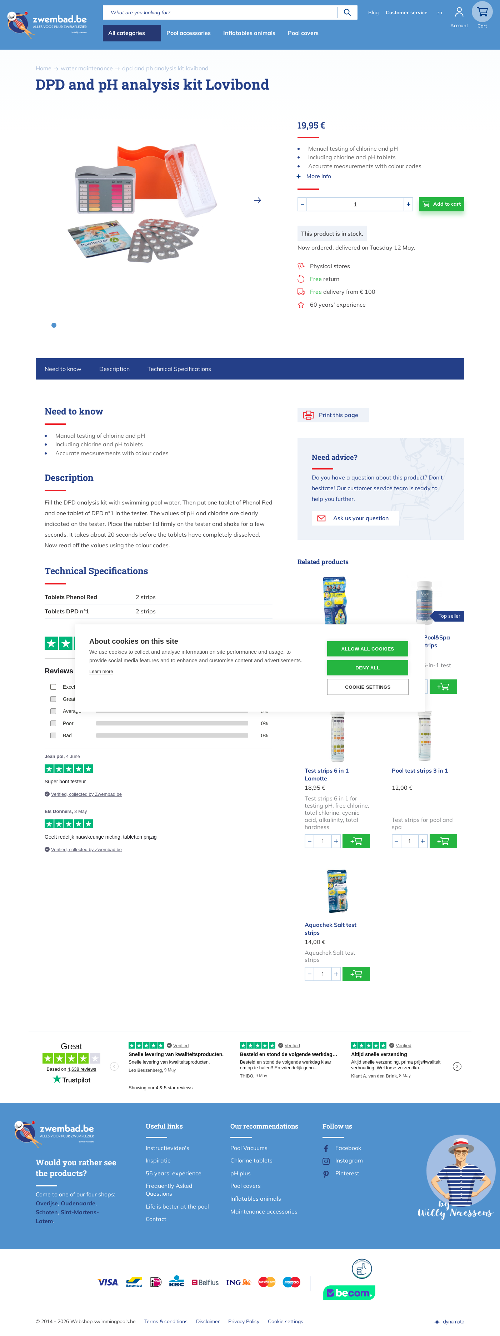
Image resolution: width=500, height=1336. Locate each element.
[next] (257, 200)
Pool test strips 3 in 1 (420, 770)
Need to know (63, 368)
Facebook (348, 1147)
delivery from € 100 (342, 291)
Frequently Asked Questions (169, 1189)
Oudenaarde (78, 1203)
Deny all (367, 667)
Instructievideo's (167, 1147)
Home (43, 68)
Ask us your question (361, 518)
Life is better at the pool (177, 1206)
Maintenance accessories (264, 1211)
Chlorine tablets (251, 1160)
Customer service (407, 12)
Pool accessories (188, 32)
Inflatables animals (249, 32)
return (324, 278)
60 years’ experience (338, 304)
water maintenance (87, 68)
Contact (156, 1218)
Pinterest (347, 1173)
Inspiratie (158, 1160)
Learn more (101, 671)
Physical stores (330, 266)
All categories (126, 32)
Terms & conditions (166, 1321)
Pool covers (303, 32)
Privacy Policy (243, 1321)
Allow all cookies (367, 649)
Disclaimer (208, 1321)
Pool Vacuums (249, 1147)
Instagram (349, 1160)
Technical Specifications (179, 368)
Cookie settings (285, 1321)
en (439, 12)
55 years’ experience (173, 1173)
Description (114, 368)
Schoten (47, 1212)
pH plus (240, 1173)
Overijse (47, 1203)
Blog (373, 12)
